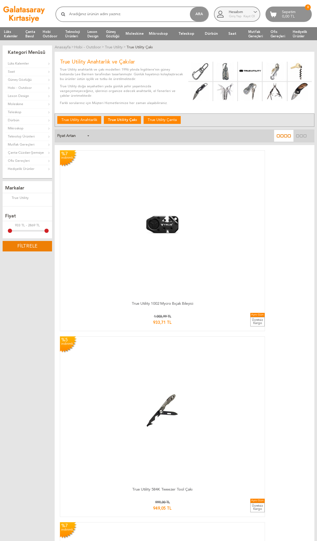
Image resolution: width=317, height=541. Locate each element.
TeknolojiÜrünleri (72, 34)
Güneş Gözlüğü (20, 80)
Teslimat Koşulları (174, 460)
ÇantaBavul (30, 34)
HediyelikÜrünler (300, 34)
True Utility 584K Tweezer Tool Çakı (152, 202)
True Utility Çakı (122, 119)
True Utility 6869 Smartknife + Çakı (280, 286)
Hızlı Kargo (116, 485)
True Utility (17, 198)
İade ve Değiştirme (176, 454)
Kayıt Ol (249, 16)
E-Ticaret (143, 534)
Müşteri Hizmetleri (228, 460)
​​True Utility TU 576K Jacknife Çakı (280, 202)
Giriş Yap (235, 16)
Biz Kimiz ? (275, 479)
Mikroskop (158, 34)
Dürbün (211, 34)
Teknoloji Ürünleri (21, 136)
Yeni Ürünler (223, 466)
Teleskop (186, 34)
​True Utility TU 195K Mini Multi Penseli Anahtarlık (152, 286)
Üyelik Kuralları (172, 466)
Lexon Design (18, 96)
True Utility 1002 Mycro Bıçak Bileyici (89, 202)
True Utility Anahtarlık (79, 119)
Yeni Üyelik (222, 479)
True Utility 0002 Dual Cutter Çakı (89, 369)
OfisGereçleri (277, 34)
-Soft (132, 534)
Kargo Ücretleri (120, 460)
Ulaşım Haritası (278, 460)
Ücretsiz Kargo (120, 479)
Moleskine (135, 34)
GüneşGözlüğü (112, 34)
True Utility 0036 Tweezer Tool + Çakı (89, 286)
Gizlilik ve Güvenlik (175, 485)
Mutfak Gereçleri (21, 144)
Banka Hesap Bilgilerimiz (286, 466)
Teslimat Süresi (119, 466)
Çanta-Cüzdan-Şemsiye (26, 152)
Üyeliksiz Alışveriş (227, 485)
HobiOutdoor (50, 34)
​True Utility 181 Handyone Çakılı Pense (216, 369)
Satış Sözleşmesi (174, 472)
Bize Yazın (274, 454)
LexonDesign (92, 34)
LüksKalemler (11, 34)
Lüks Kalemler (18, 63)
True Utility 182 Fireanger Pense (153, 369)
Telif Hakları (170, 479)
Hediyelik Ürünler (21, 169)
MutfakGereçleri (255, 34)
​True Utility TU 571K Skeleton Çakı (216, 202)
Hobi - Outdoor (20, 88)
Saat (232, 34)
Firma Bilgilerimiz (280, 472)
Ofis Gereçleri (19, 161)
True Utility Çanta (162, 119)
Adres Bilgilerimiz (280, 485)
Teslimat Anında (120, 472)
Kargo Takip (117, 454)
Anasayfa (221, 454)
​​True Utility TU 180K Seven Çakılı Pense (216, 286)
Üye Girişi (221, 472)
